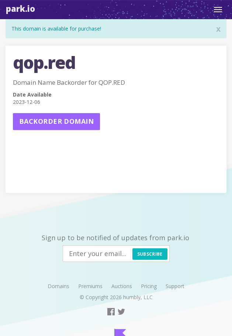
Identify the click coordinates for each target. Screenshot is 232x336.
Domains (58, 286)
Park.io (20, 8)
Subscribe (150, 254)
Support (175, 286)
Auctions (121, 286)
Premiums (90, 286)
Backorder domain (56, 121)
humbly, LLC (138, 297)
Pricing (149, 286)
